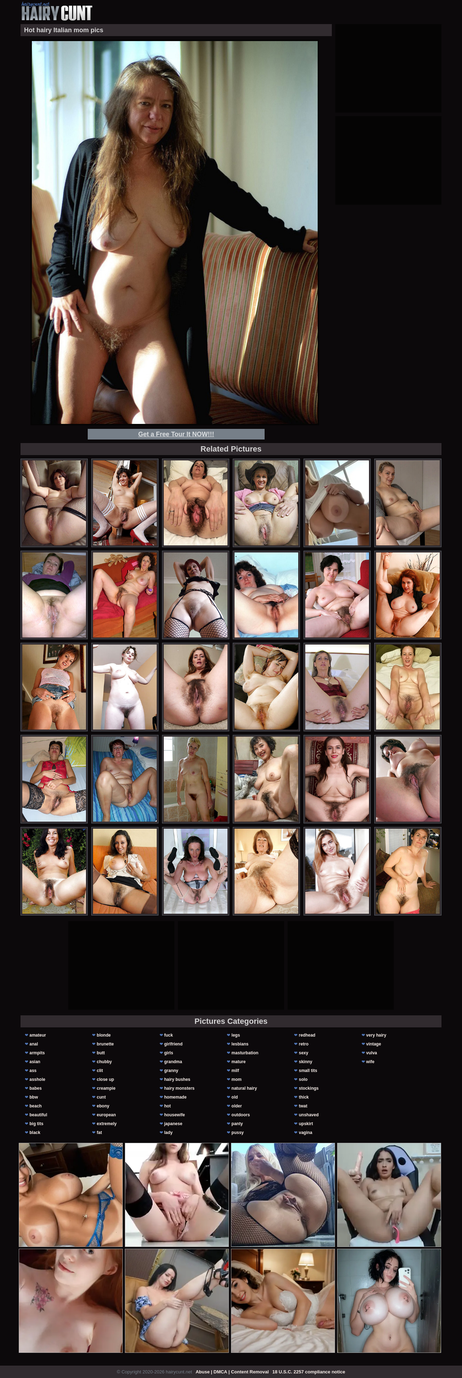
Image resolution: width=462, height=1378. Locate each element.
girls (168, 1052)
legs (235, 1035)
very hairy (376, 1035)
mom (236, 1079)
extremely (107, 1123)
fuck (168, 1035)
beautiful (38, 1114)
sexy (303, 1052)
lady (168, 1132)
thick (304, 1097)
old (234, 1097)
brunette (105, 1044)
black (34, 1132)
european (106, 1114)
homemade (175, 1097)
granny (171, 1070)
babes (35, 1088)
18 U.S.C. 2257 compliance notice (308, 1371)
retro (303, 1044)
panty (237, 1123)
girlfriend (173, 1044)
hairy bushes (177, 1079)
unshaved (309, 1114)
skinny (305, 1061)
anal (33, 1044)
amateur (37, 1035)
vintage (373, 1044)
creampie (106, 1088)
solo (303, 1079)
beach (35, 1106)
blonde (104, 1035)
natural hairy (244, 1088)
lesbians (239, 1044)
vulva (371, 1052)
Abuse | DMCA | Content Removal (232, 1371)
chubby (104, 1061)
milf (235, 1070)
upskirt (306, 1123)
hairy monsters (179, 1088)
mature (238, 1061)
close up (105, 1079)
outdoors (240, 1114)
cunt (101, 1097)
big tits (36, 1123)
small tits (308, 1070)
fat (99, 1132)
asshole (37, 1079)
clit (100, 1070)
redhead (307, 1035)
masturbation (244, 1052)
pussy (237, 1132)
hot (167, 1106)
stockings (309, 1088)
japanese (173, 1123)
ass (32, 1070)
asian (34, 1061)
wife (370, 1061)
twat (303, 1106)
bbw (33, 1097)
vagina (305, 1132)
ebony (103, 1106)
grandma (173, 1061)
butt (101, 1052)
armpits (37, 1052)
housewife (174, 1114)
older (236, 1106)
